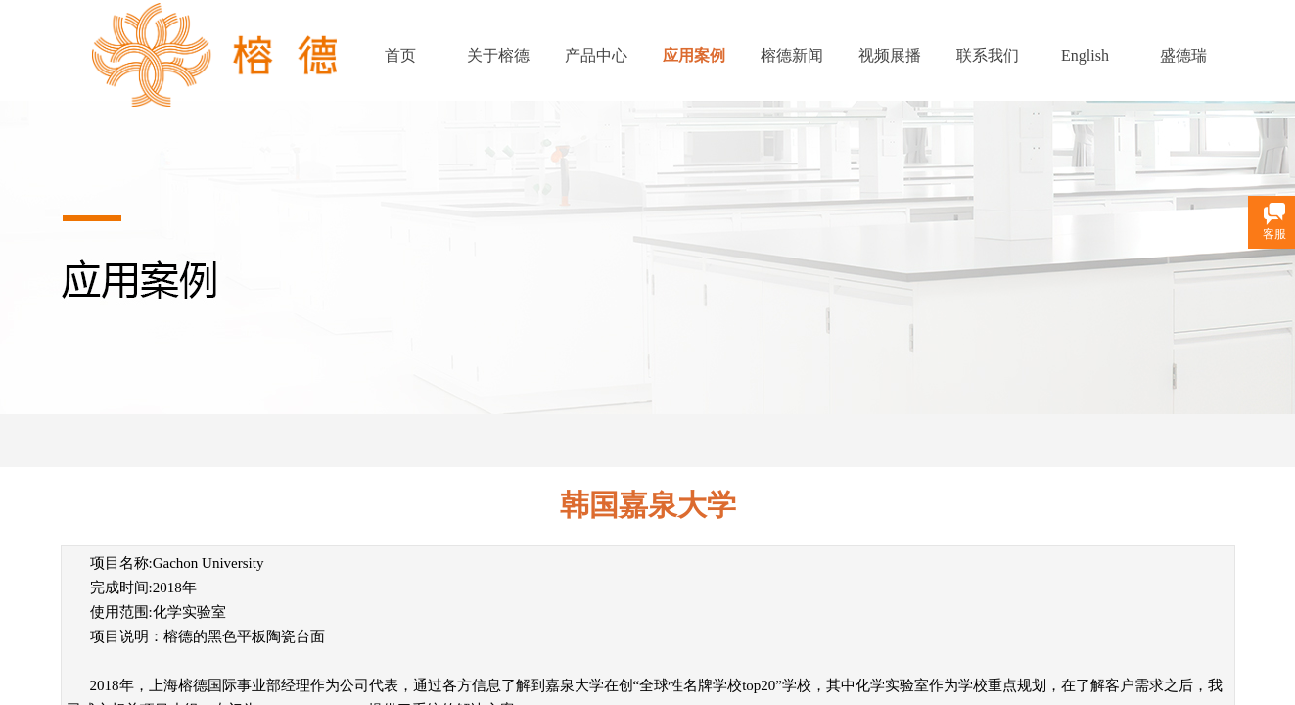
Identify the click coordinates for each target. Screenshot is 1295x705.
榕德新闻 (792, 55)
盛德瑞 (1183, 55)
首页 (400, 55)
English (1085, 55)
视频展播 (889, 55)
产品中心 (596, 55)
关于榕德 (498, 55)
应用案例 (694, 55)
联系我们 (987, 55)
